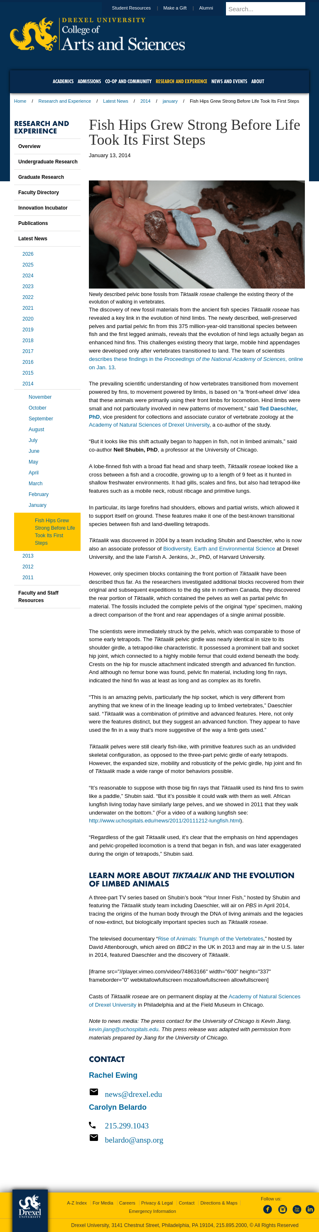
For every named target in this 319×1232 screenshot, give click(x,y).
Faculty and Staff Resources (38, 596)
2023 (28, 286)
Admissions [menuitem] (89, 81)
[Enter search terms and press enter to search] (271, 8)
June (34, 451)
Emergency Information (152, 1211)
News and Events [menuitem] (229, 81)
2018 (28, 340)
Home (20, 101)
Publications (33, 223)
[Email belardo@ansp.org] (197, 1140)
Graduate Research (41, 177)
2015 (28, 373)
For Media (103, 1202)
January (38, 505)
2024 (28, 276)
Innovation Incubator (43, 208)
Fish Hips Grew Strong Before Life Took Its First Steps (55, 532)
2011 (28, 577)
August (36, 429)
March (35, 483)
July (33, 440)
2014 (145, 101)
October (38, 408)
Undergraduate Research (48, 162)
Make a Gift (182, 7)
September (41, 419)
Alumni (214, 7)
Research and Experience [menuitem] (181, 81)
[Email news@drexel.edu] (197, 1094)
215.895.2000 (231, 1225)
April (34, 473)
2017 (28, 351)
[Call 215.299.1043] (197, 1126)
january (170, 101)
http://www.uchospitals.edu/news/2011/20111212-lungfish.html (164, 820)
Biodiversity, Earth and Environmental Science (219, 549)
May (33, 462)
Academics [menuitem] (63, 81)
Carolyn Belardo (118, 1107)
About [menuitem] (257, 81)
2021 (28, 308)
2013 (28, 556)
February (39, 494)
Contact (186, 1202)
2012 (28, 567)
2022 (28, 297)
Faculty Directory (38, 192)
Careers (127, 1202)
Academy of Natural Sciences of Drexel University (149, 425)
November (40, 397)
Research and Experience (65, 101)
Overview (29, 146)
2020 (28, 319)
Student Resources (139, 7)
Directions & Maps (218, 1202)
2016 (28, 362)
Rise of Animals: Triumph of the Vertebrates (210, 939)
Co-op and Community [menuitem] (128, 81)
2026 (28, 254)
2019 (28, 330)
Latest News (115, 101)
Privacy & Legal (157, 1202)
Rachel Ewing (113, 1075)
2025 (28, 265)
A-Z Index (77, 1202)
